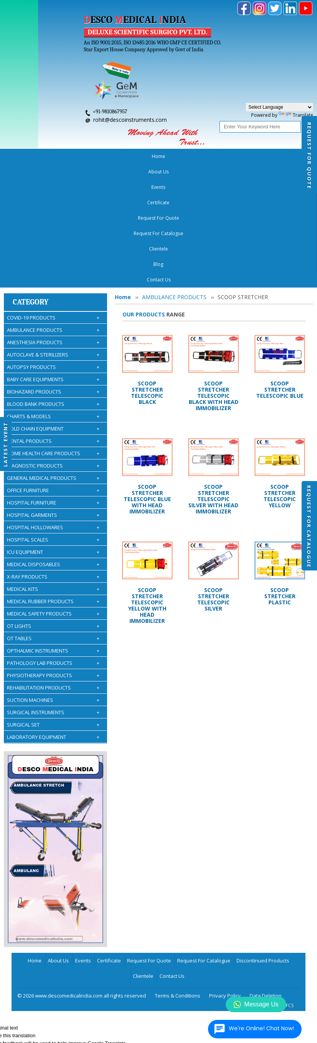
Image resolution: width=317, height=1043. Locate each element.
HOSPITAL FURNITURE (53, 380)
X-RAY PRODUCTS (53, 454)
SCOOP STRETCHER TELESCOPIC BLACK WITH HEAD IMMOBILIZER (213, 273)
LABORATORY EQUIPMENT (53, 614)
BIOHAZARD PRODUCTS (53, 269)
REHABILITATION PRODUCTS (53, 565)
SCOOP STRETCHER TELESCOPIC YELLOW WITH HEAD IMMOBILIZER (147, 482)
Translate (295, 115)
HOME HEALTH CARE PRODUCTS (53, 330)
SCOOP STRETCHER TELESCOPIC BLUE (280, 266)
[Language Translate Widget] (279, 107)
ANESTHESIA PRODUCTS (53, 219)
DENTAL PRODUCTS (53, 318)
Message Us (255, 1004)
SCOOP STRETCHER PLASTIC (279, 473)
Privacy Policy (225, 872)
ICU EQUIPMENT (53, 429)
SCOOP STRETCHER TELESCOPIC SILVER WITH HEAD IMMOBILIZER (213, 376)
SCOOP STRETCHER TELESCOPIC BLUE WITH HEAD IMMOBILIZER (147, 376)
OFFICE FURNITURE (53, 367)
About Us (47, 156)
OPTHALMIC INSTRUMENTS (53, 528)
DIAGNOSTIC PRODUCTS (53, 343)
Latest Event (5, 444)
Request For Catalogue (308, 526)
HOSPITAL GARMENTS (53, 392)
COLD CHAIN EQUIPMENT (53, 306)
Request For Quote (309, 155)
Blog (264, 156)
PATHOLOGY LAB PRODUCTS (53, 540)
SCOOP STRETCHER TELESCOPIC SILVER (213, 476)
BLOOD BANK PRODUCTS (53, 281)
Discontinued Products (262, 837)
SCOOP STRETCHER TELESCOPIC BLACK (147, 270)
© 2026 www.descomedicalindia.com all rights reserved (81, 872)
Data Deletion (266, 872)
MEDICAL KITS (53, 466)
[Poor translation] (21, 930)
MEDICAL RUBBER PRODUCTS (53, 478)
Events (74, 156)
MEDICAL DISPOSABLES (53, 441)
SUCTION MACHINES (53, 577)
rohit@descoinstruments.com (130, 119)
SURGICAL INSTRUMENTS (53, 589)
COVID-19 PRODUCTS (53, 195)
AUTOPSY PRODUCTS (53, 244)
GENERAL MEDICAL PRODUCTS (53, 355)
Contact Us (171, 853)
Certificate (101, 156)
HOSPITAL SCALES (53, 417)
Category (31, 179)
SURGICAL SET (53, 602)
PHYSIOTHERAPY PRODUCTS (53, 552)
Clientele (240, 156)
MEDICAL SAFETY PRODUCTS (53, 491)
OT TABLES (53, 515)
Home (21, 156)
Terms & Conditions (177, 872)
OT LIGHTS (53, 503)
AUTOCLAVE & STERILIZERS (53, 232)
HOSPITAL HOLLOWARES (53, 404)
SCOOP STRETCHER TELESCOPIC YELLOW (279, 373)
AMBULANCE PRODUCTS (53, 207)
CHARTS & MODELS (53, 293)
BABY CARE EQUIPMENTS (53, 256)
